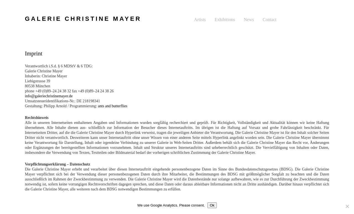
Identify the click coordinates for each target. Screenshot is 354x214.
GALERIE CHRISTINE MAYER (83, 18)
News (249, 19)
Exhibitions (225, 19)
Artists (200, 19)
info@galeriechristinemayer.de (49, 96)
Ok (212, 205)
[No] (347, 206)
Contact (270, 19)
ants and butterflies (112, 106)
